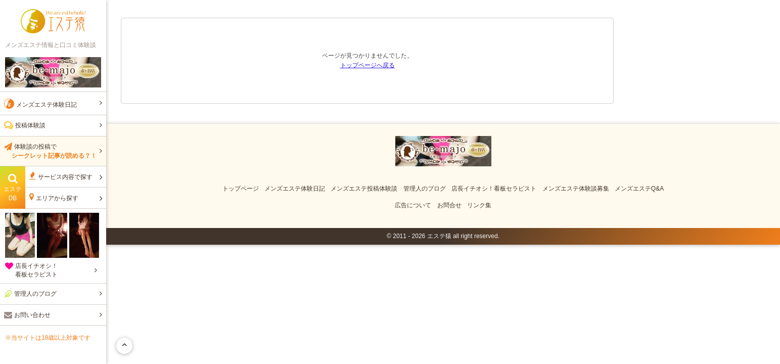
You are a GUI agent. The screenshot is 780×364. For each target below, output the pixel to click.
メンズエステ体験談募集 (575, 188)
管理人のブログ (424, 188)
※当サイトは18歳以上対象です (47, 337)
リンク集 (479, 205)
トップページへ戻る (367, 65)
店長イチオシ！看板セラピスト (493, 188)
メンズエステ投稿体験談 (364, 188)
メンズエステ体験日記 (294, 188)
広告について (413, 205)
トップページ (240, 188)
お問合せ (449, 205)
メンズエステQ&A (639, 188)
